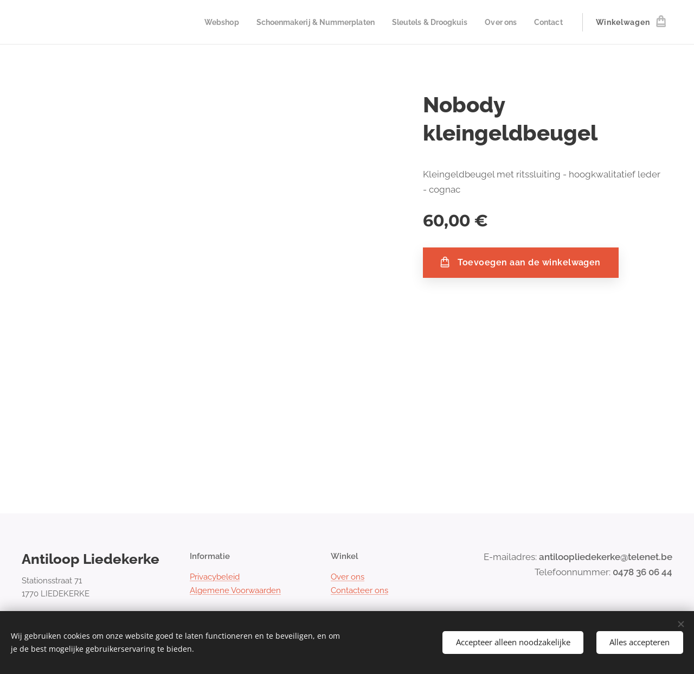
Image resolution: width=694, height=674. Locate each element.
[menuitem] (202, 22)
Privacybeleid (215, 577)
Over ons (347, 577)
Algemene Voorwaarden (235, 590)
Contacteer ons (359, 590)
